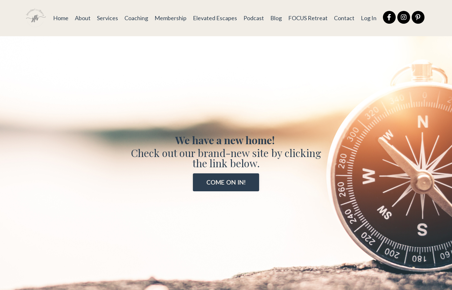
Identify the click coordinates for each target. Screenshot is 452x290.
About (83, 17)
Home (60, 17)
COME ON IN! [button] (226, 182)
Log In (369, 17)
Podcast (253, 17)
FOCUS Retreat (308, 17)
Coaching (136, 17)
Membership (170, 17)
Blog (276, 17)
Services (107, 17)
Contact (344, 17)
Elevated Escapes (215, 17)
